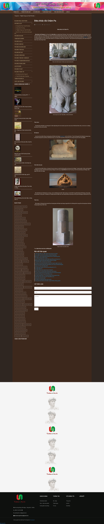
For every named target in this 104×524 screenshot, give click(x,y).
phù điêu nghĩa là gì (19, 272)
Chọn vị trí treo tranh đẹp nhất (41, 265)
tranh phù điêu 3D (18, 290)
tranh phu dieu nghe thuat (20, 307)
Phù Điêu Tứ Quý (19, 69)
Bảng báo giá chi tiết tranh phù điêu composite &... (22, 154)
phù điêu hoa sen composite (20, 267)
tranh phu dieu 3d (27, 287)
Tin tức (54, 505)
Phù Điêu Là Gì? (23, 23)
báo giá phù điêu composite (20, 206)
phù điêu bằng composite (20, 246)
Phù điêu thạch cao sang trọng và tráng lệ (44, 269)
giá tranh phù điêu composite (21, 235)
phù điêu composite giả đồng (21, 258)
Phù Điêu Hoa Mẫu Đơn (20, 46)
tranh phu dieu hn (18, 304)
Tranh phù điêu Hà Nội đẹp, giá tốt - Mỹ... (22, 175)
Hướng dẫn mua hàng (44, 505)
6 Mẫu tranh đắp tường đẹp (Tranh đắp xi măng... (23, 187)
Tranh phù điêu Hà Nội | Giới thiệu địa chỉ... (23, 163)
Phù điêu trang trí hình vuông (41, 257)
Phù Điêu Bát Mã (19, 52)
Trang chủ (16, 11)
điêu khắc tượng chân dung (20, 221)
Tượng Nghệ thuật (47, 11)
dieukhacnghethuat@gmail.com (21, 515)
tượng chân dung (27, 324)
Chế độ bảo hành (43, 500)
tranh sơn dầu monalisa (19, 318)
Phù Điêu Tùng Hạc (19, 49)
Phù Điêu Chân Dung (20, 55)
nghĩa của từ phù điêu (19, 244)
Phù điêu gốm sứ (38, 268)
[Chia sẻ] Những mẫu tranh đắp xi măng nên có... (23, 198)
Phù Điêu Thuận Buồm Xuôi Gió (22, 60)
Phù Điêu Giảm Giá (19, 44)
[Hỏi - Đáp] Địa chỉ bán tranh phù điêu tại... (23, 131)
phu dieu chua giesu (19, 252)
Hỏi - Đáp (55, 500)
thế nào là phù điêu (19, 284)
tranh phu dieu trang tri (19, 313)
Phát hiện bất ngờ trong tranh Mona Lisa (43, 273)
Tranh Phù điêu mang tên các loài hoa (43, 261)
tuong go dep (25, 336)
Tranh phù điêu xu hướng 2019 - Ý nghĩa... (22, 95)
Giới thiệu (68, 505)
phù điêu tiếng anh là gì (19, 278)
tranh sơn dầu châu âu (19, 315)
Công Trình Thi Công (20, 28)
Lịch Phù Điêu (18, 66)
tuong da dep (18, 336)
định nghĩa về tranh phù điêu (20, 229)
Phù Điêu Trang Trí (23, 71)
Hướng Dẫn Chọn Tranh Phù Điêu (23, 25)
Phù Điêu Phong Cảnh (20, 63)
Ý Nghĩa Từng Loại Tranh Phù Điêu (27, 15)
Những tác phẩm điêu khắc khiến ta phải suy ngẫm (45, 260)
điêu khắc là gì (18, 215)
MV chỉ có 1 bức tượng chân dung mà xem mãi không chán (47, 256)
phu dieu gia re (25, 261)
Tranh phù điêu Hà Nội (19, 301)
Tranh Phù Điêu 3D (19, 78)
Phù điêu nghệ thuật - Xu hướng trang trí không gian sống (47, 275)
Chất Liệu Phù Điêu (23, 81)
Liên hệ (68, 11)
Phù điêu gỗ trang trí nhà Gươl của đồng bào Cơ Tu (45, 267)
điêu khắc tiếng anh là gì (20, 218)
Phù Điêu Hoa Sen (19, 35)
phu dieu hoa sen (18, 264)
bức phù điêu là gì (18, 209)
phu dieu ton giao (18, 281)
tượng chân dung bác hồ (20, 327)
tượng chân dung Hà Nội (20, 333)
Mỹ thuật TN (2, 523)
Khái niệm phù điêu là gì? (40, 278)
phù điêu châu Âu (18, 249)
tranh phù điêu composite (20, 292)
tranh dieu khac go (19, 287)
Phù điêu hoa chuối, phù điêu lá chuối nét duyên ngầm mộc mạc (48, 263)
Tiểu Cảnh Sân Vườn (59, 11)
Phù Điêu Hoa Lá (18, 41)
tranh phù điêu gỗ (27, 298)
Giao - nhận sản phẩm (44, 503)
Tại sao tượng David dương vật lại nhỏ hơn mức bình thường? (48, 272)
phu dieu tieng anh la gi (19, 275)
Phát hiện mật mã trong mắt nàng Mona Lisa (44, 276)
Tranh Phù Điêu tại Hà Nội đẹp (21, 310)
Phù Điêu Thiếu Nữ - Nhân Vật (22, 57)
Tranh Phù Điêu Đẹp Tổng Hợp (22, 76)
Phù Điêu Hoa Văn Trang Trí (22, 74)
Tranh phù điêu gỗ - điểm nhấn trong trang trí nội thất (46, 253)
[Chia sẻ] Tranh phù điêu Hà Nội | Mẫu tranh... (23, 119)
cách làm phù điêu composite (21, 212)
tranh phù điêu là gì (27, 304)
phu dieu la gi (17, 269)
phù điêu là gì (25, 269)
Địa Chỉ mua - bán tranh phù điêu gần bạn (23, 32)
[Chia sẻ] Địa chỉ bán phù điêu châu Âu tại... (23, 142)
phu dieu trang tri (27, 281)
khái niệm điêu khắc (19, 238)
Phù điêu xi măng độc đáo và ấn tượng (43, 279)
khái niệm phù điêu (19, 241)
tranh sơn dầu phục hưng (20, 321)
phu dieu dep (17, 261)
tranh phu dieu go (18, 298)
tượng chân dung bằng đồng (20, 330)
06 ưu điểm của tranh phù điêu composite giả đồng (46, 255)
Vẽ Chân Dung (36, 11)
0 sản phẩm (84, 4)
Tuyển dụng (55, 503)
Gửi (36, 308)
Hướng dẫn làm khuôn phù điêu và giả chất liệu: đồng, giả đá (47, 280)
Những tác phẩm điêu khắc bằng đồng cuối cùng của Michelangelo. (49, 264)
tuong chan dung (18, 324)
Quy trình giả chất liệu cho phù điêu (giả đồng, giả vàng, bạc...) (48, 259)
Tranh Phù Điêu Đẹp (26, 11)
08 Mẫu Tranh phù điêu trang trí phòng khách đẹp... (23, 107)
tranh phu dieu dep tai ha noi (20, 295)
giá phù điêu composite (20, 232)
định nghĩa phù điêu (19, 226)
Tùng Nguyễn (32, 519)
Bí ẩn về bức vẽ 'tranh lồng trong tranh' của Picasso (45, 271)
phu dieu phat (27, 272)
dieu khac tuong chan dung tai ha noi (22, 223)
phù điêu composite (19, 255)
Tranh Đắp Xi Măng (19, 38)
